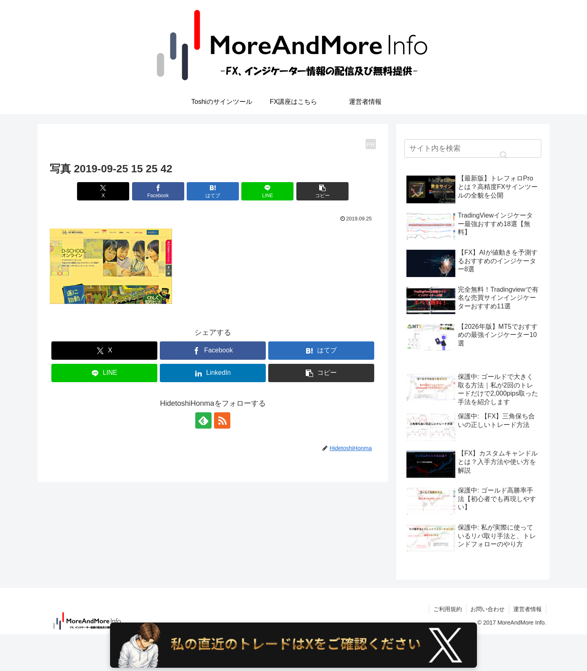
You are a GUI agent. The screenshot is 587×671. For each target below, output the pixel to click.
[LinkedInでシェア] (213, 373)
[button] (322, 191)
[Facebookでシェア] (158, 191)
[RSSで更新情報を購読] (222, 420)
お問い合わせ (487, 609)
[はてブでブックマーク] (213, 191)
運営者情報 (527, 609)
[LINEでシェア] (267, 191)
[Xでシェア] (103, 191)
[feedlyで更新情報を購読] (203, 420)
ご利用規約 (447, 609)
